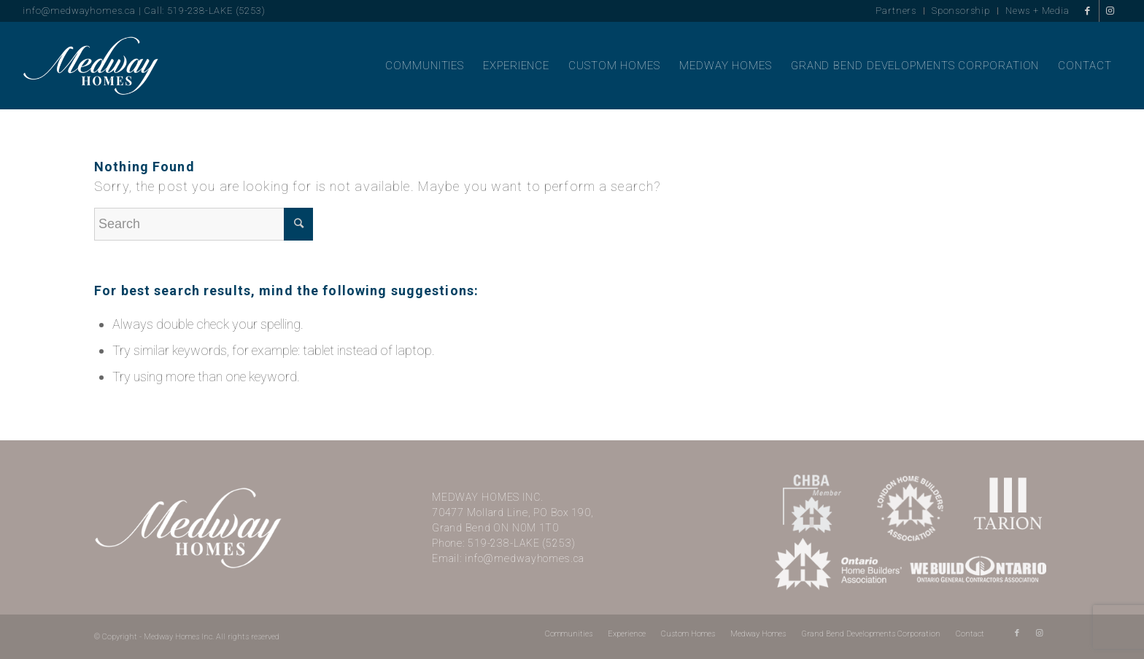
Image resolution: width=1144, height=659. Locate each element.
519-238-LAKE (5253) (522, 543)
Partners (896, 10)
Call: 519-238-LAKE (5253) (204, 10)
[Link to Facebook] (1088, 11)
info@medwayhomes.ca (79, 10)
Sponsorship (961, 10)
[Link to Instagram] (1110, 11)
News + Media (1037, 10)
